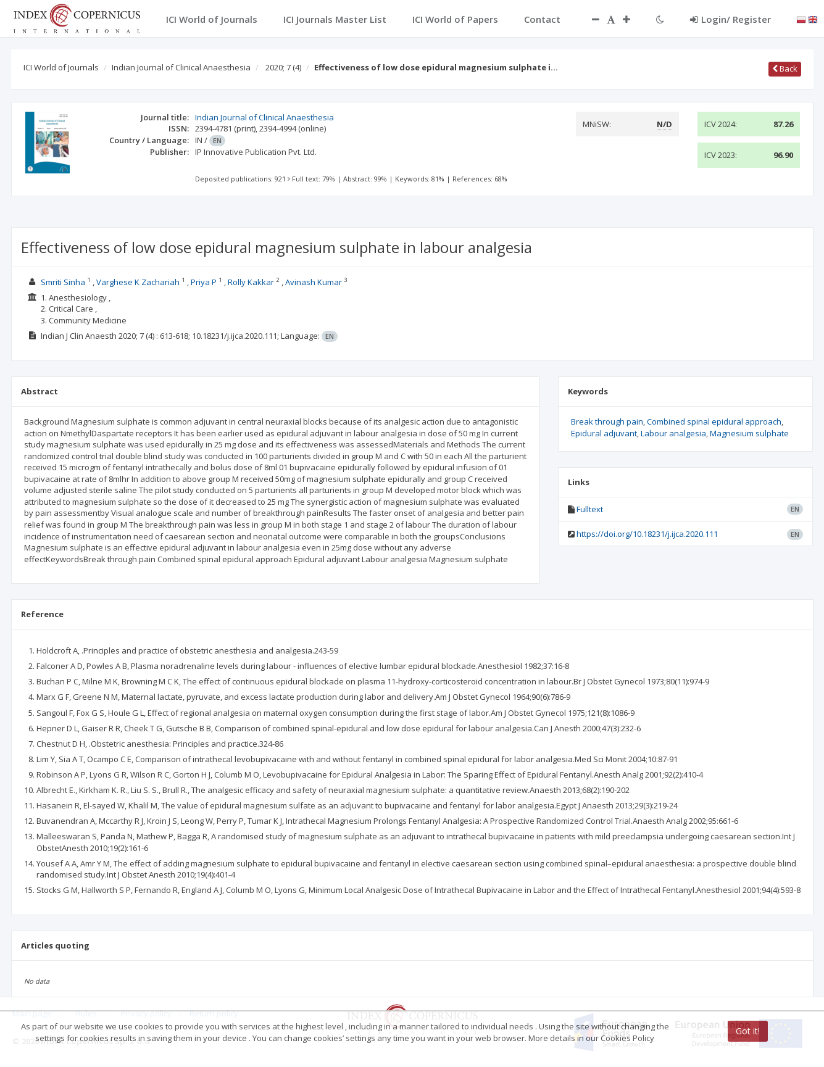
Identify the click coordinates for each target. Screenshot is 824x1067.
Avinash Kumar (313, 282)
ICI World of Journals (61, 67)
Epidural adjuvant (604, 433)
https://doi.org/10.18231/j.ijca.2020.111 (647, 533)
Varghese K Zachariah (138, 282)
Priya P (204, 282)
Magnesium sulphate (749, 433)
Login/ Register (730, 19)
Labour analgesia (673, 433)
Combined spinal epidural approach (714, 421)
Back (784, 68)
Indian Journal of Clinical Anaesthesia (181, 67)
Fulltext (589, 509)
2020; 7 (283, 67)
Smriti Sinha (63, 282)
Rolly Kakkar (251, 282)
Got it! (748, 1031)
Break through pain (607, 421)
